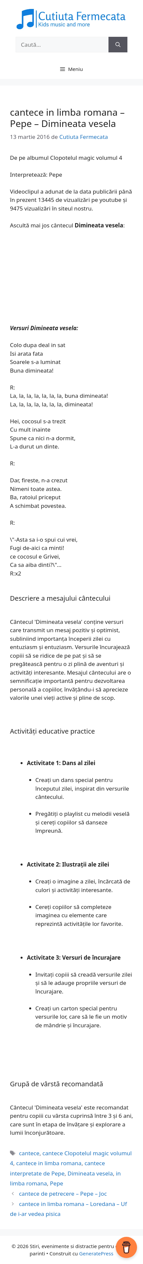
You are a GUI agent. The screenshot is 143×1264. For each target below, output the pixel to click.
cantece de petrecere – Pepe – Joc (63, 1193)
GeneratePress (96, 1253)
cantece (29, 1153)
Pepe (56, 1183)
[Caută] (117, 45)
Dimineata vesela (90, 1173)
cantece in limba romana (49, 1163)
